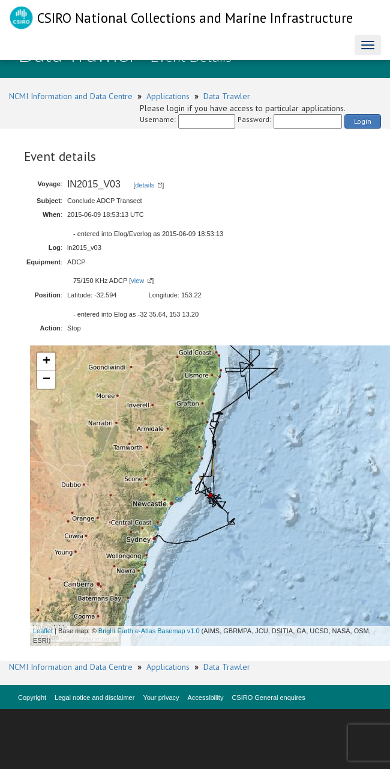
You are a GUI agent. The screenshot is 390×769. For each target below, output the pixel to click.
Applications (168, 96)
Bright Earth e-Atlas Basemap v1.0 (149, 630)
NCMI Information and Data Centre (71, 96)
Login (362, 121)
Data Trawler (226, 96)
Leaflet (43, 630)
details (144, 185)
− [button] (46, 380)
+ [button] (46, 362)
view (137, 280)
